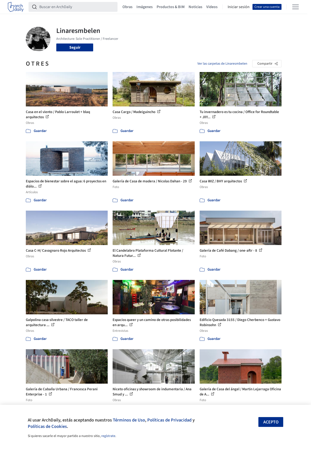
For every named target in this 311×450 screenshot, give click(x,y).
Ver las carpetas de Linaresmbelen (222, 63)
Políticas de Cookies (47, 426)
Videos (212, 7)
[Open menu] (295, 7)
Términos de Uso (129, 420)
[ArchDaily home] (16, 7)
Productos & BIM (171, 7)
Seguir (74, 47)
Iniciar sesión (239, 7)
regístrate (108, 436)
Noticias (195, 7)
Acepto (271, 422)
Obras (127, 7)
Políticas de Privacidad (169, 420)
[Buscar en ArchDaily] (77, 7)
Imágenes (144, 7)
